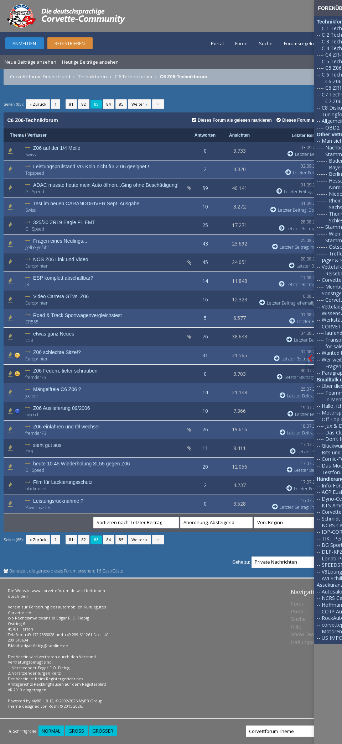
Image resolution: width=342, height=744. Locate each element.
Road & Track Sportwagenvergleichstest (77, 315)
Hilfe (296, 627)
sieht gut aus (47, 445)
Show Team (304, 634)
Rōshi (53, 706)
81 (71, 104)
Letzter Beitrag (307, 135)
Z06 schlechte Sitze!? (57, 352)
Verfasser (37, 135)
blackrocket (36, 489)
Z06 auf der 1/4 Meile (56, 148)
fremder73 (35, 377)
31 (205, 355)
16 (205, 299)
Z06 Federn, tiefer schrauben (65, 371)
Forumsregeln (299, 43)
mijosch (32, 415)
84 (109, 104)
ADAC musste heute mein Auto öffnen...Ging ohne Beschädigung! (105, 185)
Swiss (30, 155)
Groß (76, 731)
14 (205, 281)
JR (27, 284)
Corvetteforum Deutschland (40, 76)
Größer (102, 731)
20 (205, 466)
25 (205, 225)
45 (205, 262)
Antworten (205, 135)
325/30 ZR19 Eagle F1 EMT (64, 222)
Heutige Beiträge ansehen (90, 62)
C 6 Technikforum (133, 76)
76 (205, 336)
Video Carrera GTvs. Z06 (61, 296)
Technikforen (92, 76)
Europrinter (36, 266)
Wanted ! (332, 352)
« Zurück (38, 104)
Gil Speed (34, 192)
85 (121, 104)
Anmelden (24, 43)
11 (205, 448)
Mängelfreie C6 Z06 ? (57, 389)
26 (205, 429)
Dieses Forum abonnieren (305, 120)
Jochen (31, 396)
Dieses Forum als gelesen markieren (232, 120)
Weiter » (139, 104)
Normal (51, 731)
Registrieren (70, 43)
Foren (241, 43)
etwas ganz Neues (53, 334)
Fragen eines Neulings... (60, 241)
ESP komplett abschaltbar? (63, 278)
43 (205, 243)
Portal (217, 43)
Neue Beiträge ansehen (30, 62)
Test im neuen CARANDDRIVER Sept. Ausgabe (86, 203)
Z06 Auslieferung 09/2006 (61, 408)
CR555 (31, 322)
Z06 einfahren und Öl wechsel (66, 426)
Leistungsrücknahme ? (58, 501)
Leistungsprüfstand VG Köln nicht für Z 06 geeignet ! (91, 166)
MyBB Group (91, 700)
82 (84, 104)
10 (205, 206)
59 (205, 188)
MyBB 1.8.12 (42, 700)
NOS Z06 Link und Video (60, 259)
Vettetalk (332, 266)
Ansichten (239, 135)
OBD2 (332, 127)
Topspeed (34, 173)
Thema (17, 135)
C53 (29, 340)
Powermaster (38, 508)
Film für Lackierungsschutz (63, 482)
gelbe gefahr (37, 247)
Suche (266, 43)
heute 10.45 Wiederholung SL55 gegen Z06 (81, 463)
